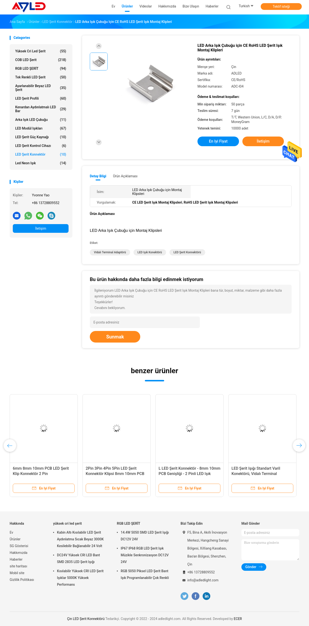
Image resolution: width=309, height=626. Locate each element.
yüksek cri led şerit (40, 51)
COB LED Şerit (40, 59)
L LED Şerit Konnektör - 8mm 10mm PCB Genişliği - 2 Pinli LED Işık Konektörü (189, 473)
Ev (11, 532)
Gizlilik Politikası (22, 580)
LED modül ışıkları (40, 128)
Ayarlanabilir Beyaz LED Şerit (40, 88)
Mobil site (17, 573)
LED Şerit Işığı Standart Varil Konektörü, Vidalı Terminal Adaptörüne (256, 473)
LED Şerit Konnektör (40, 154)
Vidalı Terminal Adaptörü (110, 252)
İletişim (40, 228)
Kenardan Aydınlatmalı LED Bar (40, 109)
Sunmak (115, 337)
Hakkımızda (18, 553)
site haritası (18, 566)
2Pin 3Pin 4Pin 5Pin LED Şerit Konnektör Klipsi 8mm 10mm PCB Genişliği (115, 473)
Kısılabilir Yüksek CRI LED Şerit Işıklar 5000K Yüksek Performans (80, 577)
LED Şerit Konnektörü (187, 252)
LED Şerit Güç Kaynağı (40, 137)
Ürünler (15, 539)
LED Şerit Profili (40, 98)
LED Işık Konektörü (150, 252)
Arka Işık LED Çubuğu (40, 119)
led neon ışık (40, 163)
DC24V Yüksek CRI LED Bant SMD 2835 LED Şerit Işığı (78, 558)
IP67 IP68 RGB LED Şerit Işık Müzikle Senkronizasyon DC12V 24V (145, 555)
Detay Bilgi (98, 176)
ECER (238, 619)
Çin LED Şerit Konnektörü (86, 619)
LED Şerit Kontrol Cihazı (40, 145)
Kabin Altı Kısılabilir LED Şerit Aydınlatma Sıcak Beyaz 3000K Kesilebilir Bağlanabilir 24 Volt (80, 539)
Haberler (16, 559)
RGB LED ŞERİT (40, 68)
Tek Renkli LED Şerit (40, 77)
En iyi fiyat (218, 141)
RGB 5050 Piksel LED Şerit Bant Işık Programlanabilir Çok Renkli (145, 574)
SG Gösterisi (19, 546)
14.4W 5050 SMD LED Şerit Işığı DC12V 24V (145, 535)
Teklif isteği (281, 6)
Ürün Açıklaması (125, 176)
